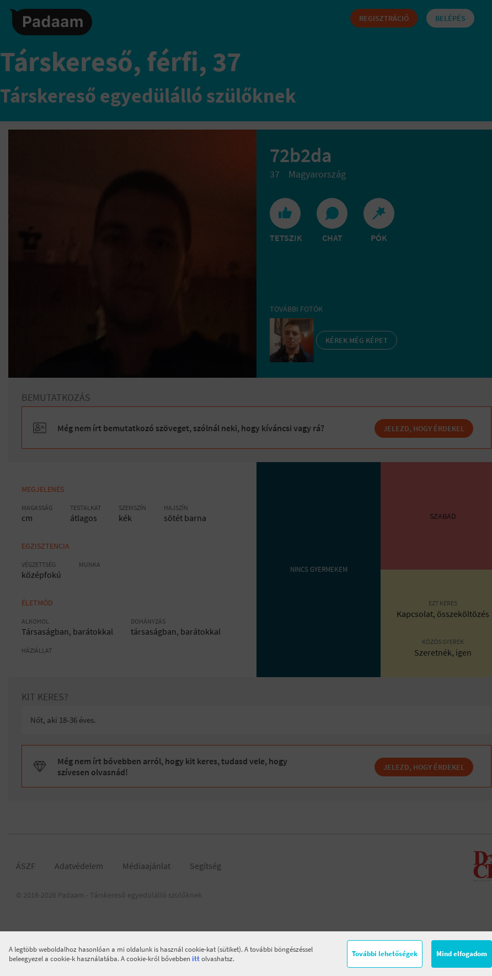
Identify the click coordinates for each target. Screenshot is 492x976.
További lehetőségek (385, 953)
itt (196, 958)
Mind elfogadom (461, 953)
